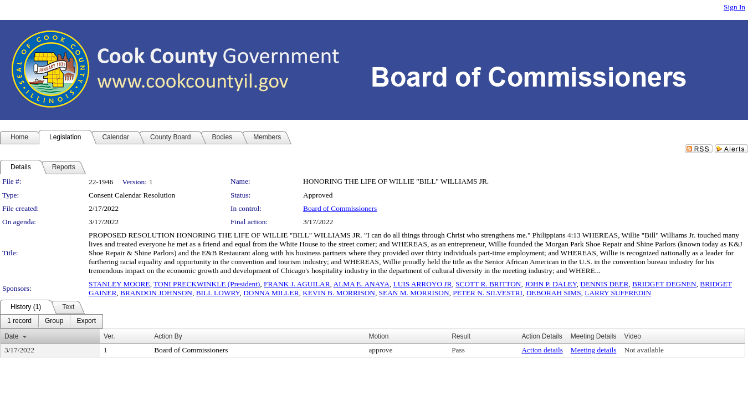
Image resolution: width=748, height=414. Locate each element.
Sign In (734, 7)
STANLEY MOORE (119, 284)
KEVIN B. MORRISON (339, 293)
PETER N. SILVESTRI (487, 293)
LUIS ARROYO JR (422, 284)
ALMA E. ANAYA (362, 284)
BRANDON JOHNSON (156, 293)
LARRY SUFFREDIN (618, 293)
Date (11, 336)
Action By (168, 336)
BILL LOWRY (218, 293)
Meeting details (594, 350)
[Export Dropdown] (86, 321)
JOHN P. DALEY (550, 284)
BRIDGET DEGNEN (664, 284)
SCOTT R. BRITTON (488, 284)
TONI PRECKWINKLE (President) (206, 284)
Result (461, 336)
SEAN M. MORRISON (414, 293)
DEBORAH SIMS (553, 293)
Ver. (109, 336)
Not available (644, 350)
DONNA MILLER (271, 293)
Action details (541, 350)
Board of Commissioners (340, 208)
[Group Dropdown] (54, 321)
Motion (378, 336)
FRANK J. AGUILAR (297, 284)
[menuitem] (19, 321)
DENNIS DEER (604, 284)
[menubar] (51, 321)
